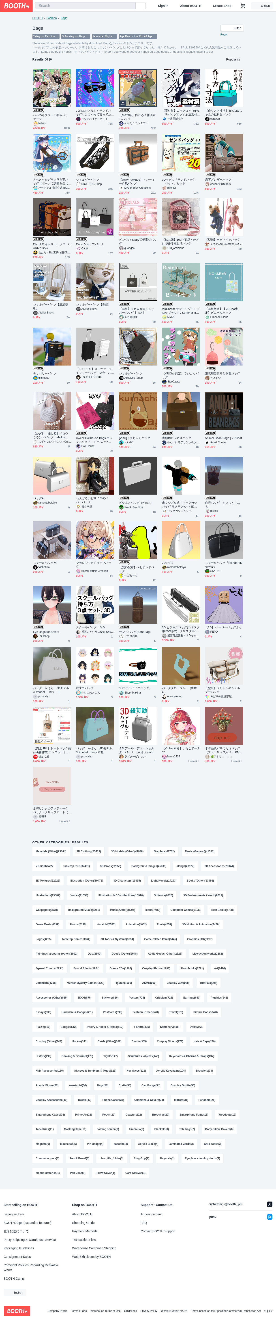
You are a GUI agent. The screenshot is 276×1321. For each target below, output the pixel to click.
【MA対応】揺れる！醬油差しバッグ (137, 117)
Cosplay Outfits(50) (183, 1087)
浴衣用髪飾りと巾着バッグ (222, 373)
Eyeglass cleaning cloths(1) (202, 1161)
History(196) (43, 1058)
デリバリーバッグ (45, 373)
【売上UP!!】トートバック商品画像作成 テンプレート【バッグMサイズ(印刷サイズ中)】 (52, 750)
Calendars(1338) (46, 984)
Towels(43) (84, 1102)
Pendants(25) (207, 1102)
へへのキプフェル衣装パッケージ (50, 117)
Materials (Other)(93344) (51, 851)
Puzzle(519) (43, 1028)
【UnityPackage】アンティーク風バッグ (137, 181)
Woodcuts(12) (227, 1116)
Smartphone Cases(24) (50, 1116)
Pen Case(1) (78, 1175)
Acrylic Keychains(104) (171, 1072)
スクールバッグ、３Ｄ (90, 627)
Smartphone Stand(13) (194, 1116)
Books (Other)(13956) (200, 881)
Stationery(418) (170, 1028)
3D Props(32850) (110, 866)
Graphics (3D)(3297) (200, 940)
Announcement (151, 1214)
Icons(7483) (152, 910)
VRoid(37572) (44, 866)
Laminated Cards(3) (181, 1146)
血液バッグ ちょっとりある (222, 504)
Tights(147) (110, 1058)
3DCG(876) (85, 999)
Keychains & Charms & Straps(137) (191, 1058)
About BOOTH (190, 5)
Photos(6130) (78, 925)
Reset (223, 34)
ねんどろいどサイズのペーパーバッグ (93, 500)
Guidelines (130, 1311)
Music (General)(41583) (199, 851)
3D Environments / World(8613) (203, 895)
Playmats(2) (167, 1161)
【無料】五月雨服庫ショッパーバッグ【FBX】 (136, 311)
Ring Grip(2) (141, 1161)
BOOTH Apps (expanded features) (27, 1223)
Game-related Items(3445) (160, 940)
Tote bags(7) (187, 1131)
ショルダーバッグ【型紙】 (93, 304)
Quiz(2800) (94, 954)
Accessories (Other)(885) (52, 999)
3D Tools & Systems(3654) (117, 940)
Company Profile (57, 1311)
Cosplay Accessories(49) (52, 1102)
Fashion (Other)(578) (146, 1013)
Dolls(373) (196, 1028)
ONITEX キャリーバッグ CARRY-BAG (52, 246)
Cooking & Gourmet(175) (77, 1058)
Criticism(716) (164, 999)
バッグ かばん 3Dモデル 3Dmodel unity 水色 (95, 750)
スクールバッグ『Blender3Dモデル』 (223, 565)
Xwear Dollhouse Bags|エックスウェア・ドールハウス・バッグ (94, 440)
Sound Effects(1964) (86, 969)
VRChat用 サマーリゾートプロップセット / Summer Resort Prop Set (180, 311)
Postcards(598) (112, 1013)
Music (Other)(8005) (122, 910)
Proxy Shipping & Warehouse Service (30, 1240)
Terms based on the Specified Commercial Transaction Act (226, 1311)
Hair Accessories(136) (50, 1072)
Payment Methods (84, 1231)
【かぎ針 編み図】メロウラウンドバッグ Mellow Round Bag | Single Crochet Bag (51, 435)
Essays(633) (43, 1013)
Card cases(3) (213, 1146)
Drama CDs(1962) (121, 969)
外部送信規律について (174, 1311)
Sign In (163, 5)
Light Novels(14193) (163, 881)
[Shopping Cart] (243, 6)
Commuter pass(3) (47, 1161)
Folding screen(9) (108, 1131)
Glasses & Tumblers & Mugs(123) (95, 1072)
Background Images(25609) (148, 866)
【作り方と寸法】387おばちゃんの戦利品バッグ (223, 112)
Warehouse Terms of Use (105, 1311)
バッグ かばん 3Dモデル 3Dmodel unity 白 (52, 690)
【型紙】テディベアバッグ (222, 240)
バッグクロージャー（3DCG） (179, 690)
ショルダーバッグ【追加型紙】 (50, 306)
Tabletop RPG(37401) (76, 866)
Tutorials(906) (208, 984)
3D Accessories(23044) (219, 866)
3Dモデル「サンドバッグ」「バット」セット (180, 181)
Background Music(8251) (84, 910)
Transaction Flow (84, 1240)
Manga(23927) (185, 866)
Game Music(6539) (47, 925)
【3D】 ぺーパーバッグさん (223, 627)
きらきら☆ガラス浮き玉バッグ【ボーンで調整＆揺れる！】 (50, 182)
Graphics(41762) (164, 851)
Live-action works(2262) (208, 954)
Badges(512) (69, 1028)
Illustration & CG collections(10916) (121, 895)
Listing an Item (14, 1214)
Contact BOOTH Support (158, 1231)
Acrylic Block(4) (148, 1146)
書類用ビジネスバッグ (176, 438)
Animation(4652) (136, 925)
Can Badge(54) (150, 1087)
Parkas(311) (80, 1043)
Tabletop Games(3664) (76, 940)
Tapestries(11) (45, 1131)
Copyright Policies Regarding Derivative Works (31, 1267)
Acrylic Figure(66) (47, 1087)
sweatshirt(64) (78, 1087)
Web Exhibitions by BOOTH (91, 1256)
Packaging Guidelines (19, 1248)
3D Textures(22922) (48, 881)
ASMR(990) (149, 984)
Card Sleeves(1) (135, 1175)
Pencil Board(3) (79, 1161)
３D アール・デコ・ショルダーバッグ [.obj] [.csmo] (136, 750)
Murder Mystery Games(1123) (85, 984)
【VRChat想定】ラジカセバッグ (180, 375)
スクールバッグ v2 (45, 563)
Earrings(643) (192, 999)
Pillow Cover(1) (105, 1175)
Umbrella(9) (136, 1131)
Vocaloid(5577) (106, 925)
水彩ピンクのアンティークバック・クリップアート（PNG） (51, 810)
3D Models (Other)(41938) (127, 851)
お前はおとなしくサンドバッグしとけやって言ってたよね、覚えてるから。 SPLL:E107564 (95, 113)
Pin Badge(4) (95, 1146)
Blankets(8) (161, 1131)
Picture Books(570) (205, 1013)
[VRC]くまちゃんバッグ (134, 438)
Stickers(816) (110, 999)
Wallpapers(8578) (47, 910)
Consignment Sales (17, 1256)
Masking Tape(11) (75, 1131)
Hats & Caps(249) (205, 1043)
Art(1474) (220, 969)
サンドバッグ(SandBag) (135, 632)
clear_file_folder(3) (112, 1161)
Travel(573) (176, 1013)
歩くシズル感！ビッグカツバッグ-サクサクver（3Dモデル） (179, 505)
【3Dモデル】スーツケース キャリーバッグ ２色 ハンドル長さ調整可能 (95, 371)
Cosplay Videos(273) (170, 1043)
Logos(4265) (44, 940)
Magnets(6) (43, 1146)
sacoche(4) (121, 1146)
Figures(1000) (123, 984)
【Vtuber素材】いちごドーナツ (181, 750)
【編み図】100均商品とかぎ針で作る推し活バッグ (180, 241)
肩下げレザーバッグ (218, 180)
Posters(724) (137, 999)
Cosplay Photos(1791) (156, 969)
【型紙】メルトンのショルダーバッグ (222, 690)
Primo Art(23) (83, 1116)
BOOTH (37, 18)
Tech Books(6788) (222, 910)
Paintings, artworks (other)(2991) (57, 954)
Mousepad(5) (68, 1146)
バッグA (38, 498)
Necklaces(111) (136, 1072)
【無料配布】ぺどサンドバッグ (136, 569)
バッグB (167, 563)
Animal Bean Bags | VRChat (223, 438)
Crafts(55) (125, 1087)
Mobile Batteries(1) (48, 1175)
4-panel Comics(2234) (49, 969)
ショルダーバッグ (88, 180)
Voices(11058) (79, 895)
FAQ (144, 1223)
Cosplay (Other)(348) (49, 1043)
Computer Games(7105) (186, 910)
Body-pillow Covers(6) (219, 1131)
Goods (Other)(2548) (125, 954)
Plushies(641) (219, 999)
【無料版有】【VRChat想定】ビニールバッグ (222, 311)
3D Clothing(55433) (89, 851)
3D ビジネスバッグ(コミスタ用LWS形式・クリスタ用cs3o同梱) (181, 629)
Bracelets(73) (204, 1072)
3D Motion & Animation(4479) (201, 925)
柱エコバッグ (85, 688)
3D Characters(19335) (127, 881)
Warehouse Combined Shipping (94, 1248)
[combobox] (85, 5)
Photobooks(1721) (192, 969)
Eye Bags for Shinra (46, 632)
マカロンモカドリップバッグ (93, 565)
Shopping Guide (83, 1223)
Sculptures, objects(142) (143, 1058)
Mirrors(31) (181, 1102)
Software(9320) (163, 895)
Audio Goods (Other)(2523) (165, 954)
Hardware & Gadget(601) (77, 1013)
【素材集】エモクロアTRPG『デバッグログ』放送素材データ (180, 113)
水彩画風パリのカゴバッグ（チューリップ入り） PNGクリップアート (223, 750)
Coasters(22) (134, 1116)
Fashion (52, 18)
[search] (131, 6)
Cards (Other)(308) (109, 1043)
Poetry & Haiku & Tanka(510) (105, 1028)
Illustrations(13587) (48, 895)
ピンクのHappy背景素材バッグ (138, 241)
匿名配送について (16, 1231)
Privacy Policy (148, 1311)
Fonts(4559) (164, 925)
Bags (64, 18)
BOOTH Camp (14, 1278)
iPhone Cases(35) (113, 1102)
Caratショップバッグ (90, 244)
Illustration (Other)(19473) (87, 881)
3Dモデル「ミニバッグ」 (135, 688)
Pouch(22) (108, 1116)
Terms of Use (79, 1311)
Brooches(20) (160, 1116)
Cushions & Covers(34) (149, 1102)
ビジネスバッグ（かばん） (136, 503)
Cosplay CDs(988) (178, 984)
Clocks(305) (139, 1043)
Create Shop (222, 5)
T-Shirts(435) (142, 1028)
